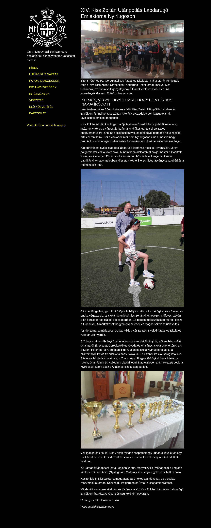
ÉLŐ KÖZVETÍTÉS (41, 106)
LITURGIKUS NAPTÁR (43, 74)
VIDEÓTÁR (36, 100)
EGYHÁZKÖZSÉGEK (42, 87)
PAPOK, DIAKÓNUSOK (44, 80)
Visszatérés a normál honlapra (46, 125)
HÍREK (33, 67)
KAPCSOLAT (37, 113)
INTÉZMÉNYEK (39, 93)
